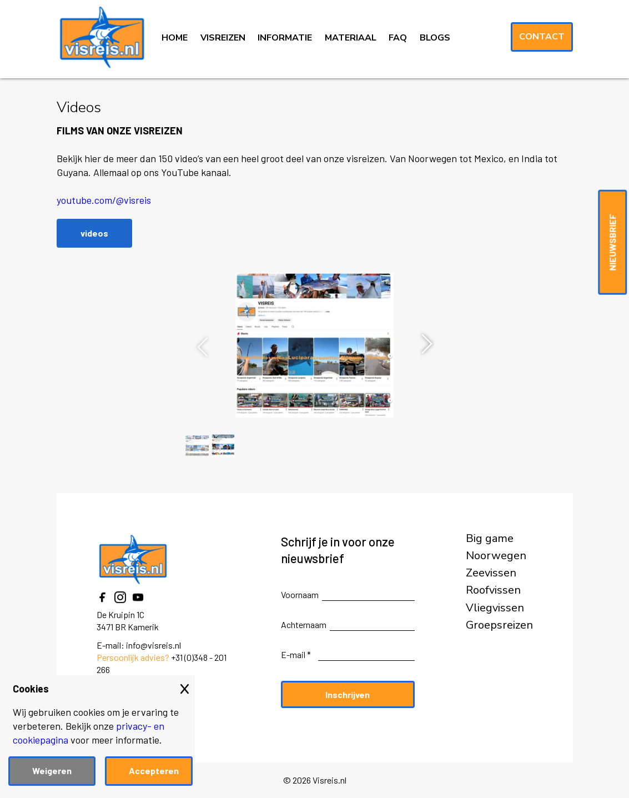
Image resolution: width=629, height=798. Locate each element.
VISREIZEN (222, 38)
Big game (490, 538)
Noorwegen (496, 555)
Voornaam (300, 594)
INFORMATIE (285, 38)
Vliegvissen (495, 608)
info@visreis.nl (153, 645)
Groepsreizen (499, 625)
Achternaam (303, 624)
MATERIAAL (350, 38)
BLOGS (435, 38)
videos (94, 233)
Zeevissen (491, 573)
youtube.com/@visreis (104, 200)
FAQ (398, 38)
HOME (175, 38)
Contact (542, 37)
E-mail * (296, 654)
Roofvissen (493, 590)
